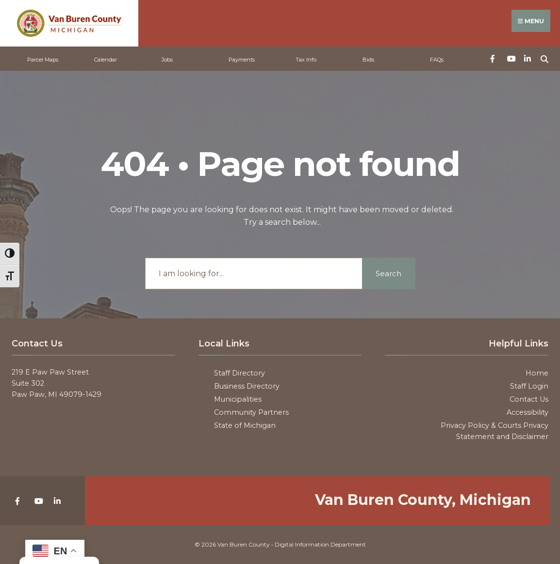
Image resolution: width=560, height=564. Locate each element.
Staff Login (529, 386)
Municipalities (238, 399)
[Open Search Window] (544, 57)
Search (388, 273)
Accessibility (527, 412)
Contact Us (529, 399)
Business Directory (247, 386)
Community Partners (251, 412)
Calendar (105, 59)
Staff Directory (239, 373)
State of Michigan (245, 425)
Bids (368, 59)
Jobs (167, 59)
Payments (242, 59)
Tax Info (306, 59)
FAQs (437, 59)
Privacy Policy (465, 425)
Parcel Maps (42, 59)
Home (537, 373)
